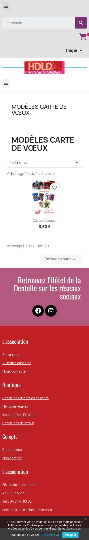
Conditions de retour (18, 423)
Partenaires (11, 354)
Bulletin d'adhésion (16, 362)
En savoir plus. (50, 535)
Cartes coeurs (44, 220)
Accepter (70, 535)
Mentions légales (15, 406)
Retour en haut (61, 259)
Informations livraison (19, 414)
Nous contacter (14, 371)
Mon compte (12, 458)
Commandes (12, 449)
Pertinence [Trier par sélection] (44, 162)
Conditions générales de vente (25, 397)
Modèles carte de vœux (39, 110)
